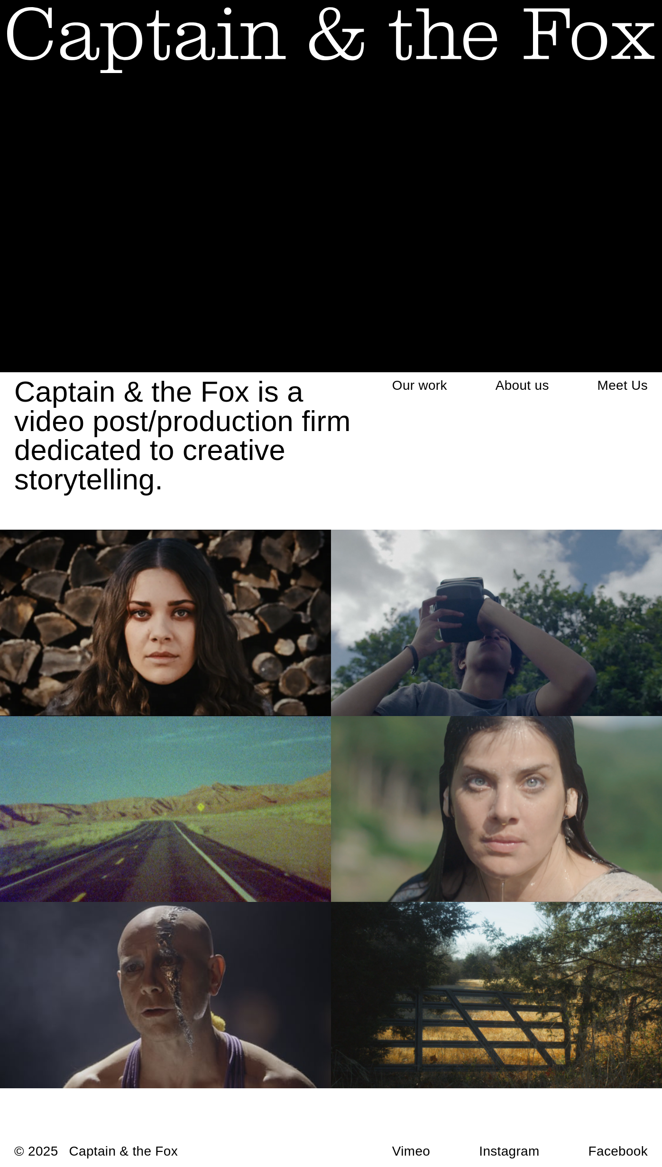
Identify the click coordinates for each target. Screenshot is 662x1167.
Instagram (509, 1151)
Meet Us (623, 385)
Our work (419, 385)
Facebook (618, 1151)
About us (522, 385)
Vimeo (411, 1151)
